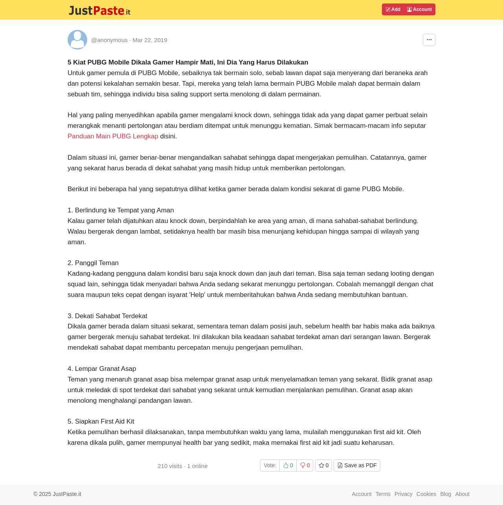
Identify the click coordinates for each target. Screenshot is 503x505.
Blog (445, 494)
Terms (383, 494)
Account (419, 9)
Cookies (427, 494)
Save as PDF (356, 465)
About (462, 494)
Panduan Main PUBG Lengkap (113, 136)
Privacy (404, 494)
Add (393, 9)
